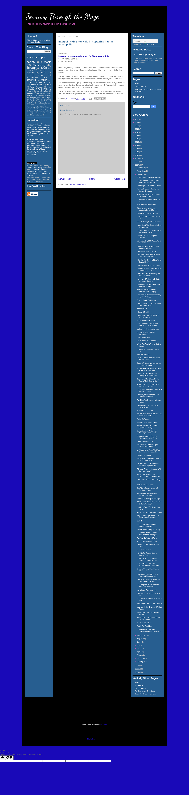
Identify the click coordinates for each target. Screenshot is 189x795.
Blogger (104, 724)
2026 (137, 119)
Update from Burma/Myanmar (148, 329)
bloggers (30, 93)
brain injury (30, 113)
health (43, 73)
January (140, 662)
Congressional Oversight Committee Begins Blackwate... (149, 630)
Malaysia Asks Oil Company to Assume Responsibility (148, 465)
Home (92, 179)
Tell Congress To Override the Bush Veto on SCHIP (148, 586)
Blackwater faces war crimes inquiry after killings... (147, 427)
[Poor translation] (9, 757)
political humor (35, 75)
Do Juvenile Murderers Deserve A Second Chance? (149, 390)
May (139, 648)
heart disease (43, 113)
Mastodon (91, 739)
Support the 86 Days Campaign (148, 499)
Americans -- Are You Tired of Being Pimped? (147, 316)
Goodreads (139, 685)
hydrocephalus (35, 97)
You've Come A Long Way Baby (148, 529)
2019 (137, 129)
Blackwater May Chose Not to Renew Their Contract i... (148, 380)
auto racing (46, 111)
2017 (137, 136)
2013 (137, 149)
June (139, 645)
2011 (137, 152)
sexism (49, 93)
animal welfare (42, 91)
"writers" (46, 101)
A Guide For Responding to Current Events (147, 554)
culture (44, 68)
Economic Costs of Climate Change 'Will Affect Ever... (147, 375)
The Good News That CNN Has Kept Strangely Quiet (148, 256)
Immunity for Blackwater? (146, 205)
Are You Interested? (144, 623)
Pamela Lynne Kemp (34, 168)
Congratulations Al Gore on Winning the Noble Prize (147, 432)
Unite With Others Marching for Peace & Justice (148, 275)
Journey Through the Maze (62, 16)
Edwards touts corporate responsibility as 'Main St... (147, 209)
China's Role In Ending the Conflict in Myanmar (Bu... (147, 559)
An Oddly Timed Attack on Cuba (148, 265)
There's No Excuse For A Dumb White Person (148, 359)
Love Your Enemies (144, 550)
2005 (137, 669)
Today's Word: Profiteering (146, 300)
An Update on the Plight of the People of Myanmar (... (148, 575)
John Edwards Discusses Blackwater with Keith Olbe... (148, 565)
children (30, 73)
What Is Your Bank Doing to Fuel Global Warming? (149, 503)
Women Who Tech (34, 111)
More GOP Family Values (146, 320)
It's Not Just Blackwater (145, 485)
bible (30, 95)
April (139, 652)
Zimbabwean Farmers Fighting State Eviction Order (148, 446)
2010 (137, 155)
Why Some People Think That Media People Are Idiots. (148, 517)
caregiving (42, 70)
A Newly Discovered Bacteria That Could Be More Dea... (149, 415)
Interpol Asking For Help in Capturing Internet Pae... (147, 525)
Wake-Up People (143, 419)
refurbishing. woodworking (34, 115)
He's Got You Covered (145, 411)
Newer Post (64, 179)
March (139, 655)
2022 (137, 122)
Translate (148, 44)
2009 (137, 158)
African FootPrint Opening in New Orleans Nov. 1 (149, 226)
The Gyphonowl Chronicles (145, 691)
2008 (137, 162)
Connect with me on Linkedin (145, 694)
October (140, 174)
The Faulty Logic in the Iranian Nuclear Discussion (148, 190)
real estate (40, 93)
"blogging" (39, 101)
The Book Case (140, 86)
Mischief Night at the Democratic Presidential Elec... (149, 195)
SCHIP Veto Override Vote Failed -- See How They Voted (149, 369)
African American (36, 87)
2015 (137, 142)
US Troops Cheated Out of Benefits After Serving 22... (147, 534)
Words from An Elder (144, 455)
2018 (137, 132)
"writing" (29, 103)
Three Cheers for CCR (145, 441)
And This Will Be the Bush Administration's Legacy (146, 291)
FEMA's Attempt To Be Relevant (148, 222)
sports (49, 87)
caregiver (39, 95)
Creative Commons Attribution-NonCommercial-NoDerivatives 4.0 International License (38, 172)
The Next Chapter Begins (144, 54)
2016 (137, 139)
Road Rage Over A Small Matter (149, 186)
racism (44, 80)
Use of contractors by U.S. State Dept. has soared (149, 304)
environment (32, 77)
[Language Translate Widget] (145, 41)
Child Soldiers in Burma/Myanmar (149, 177)
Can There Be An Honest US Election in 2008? (147, 489)
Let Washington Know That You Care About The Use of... (148, 451)
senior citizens (36, 85)
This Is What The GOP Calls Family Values (147, 406)
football (32, 89)
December (141, 168)
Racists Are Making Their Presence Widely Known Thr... (149, 475)
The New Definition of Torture (147, 538)
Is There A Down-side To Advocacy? (146, 333)
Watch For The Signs (144, 626)
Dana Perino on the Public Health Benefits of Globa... (149, 285)
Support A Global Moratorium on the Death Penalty (149, 364)
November (141, 171)
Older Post (119, 179)
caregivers (31, 80)
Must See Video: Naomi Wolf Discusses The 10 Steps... (147, 325)
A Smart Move (142, 309)
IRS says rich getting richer (147, 422)
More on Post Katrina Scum (147, 541)
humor (29, 82)
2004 (137, 672)
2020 (137, 126)
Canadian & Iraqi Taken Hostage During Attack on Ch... (149, 269)
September (141, 635)
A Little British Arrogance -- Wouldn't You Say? (147, 494)
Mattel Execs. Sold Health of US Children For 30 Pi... (149, 459)
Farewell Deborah (143, 355)
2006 (137, 666)
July (139, 642)
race (45, 77)
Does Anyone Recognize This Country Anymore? (148, 396)
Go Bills (139, 521)
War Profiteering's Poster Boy (148, 213)
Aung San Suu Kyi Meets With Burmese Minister (148, 247)
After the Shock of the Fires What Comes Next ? (149, 261)
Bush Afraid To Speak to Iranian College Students (148, 619)
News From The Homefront (147, 590)
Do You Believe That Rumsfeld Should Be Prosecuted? (148, 181)
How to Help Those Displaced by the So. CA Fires (149, 296)
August (140, 639)
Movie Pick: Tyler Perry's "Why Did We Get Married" (148, 385)
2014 (137, 145)
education (48, 95)
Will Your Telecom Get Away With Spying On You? (149, 470)
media (47, 61)
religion (30, 70)
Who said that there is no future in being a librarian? (38, 41)
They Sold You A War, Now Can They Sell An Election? (148, 580)
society (31, 61)
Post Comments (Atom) (77, 184)
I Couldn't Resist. (143, 312)
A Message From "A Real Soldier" (149, 604)
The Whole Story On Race (146, 251)
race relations (45, 82)
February (140, 658)
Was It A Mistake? (143, 337)
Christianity (39, 65)
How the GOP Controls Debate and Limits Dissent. (148, 280)
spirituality (31, 68)
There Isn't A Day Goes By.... (147, 341)
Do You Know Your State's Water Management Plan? (149, 231)
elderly (48, 85)
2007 (137, 165)
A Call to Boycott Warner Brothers (149, 512)
